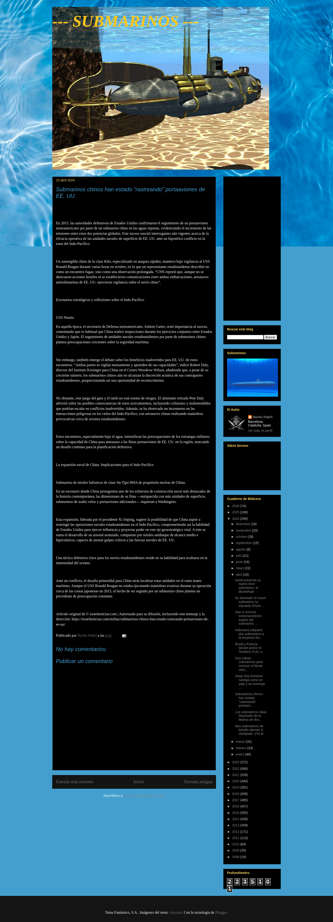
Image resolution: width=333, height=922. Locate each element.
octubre (242, 537)
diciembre (243, 524)
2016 (236, 806)
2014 (236, 819)
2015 (236, 813)
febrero (241, 748)
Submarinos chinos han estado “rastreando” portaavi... (249, 699)
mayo (240, 568)
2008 (236, 857)
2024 (236, 518)
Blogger (221, 912)
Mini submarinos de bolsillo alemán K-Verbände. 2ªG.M (249, 730)
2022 (236, 768)
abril (239, 574)
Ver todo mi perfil (260, 430)
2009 (236, 850)
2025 (236, 512)
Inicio (139, 781)
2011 (236, 838)
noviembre (244, 530)
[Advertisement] (252, 247)
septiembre (244, 543)
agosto (241, 549)
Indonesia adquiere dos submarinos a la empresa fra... (249, 634)
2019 (236, 787)
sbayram (176, 912)
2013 (236, 825)
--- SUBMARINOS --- (125, 21)
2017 (236, 800)
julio (239, 555)
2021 (236, 775)
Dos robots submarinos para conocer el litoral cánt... (249, 664)
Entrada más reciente (74, 781)
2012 (236, 832)
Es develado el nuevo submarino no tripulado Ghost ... (250, 602)
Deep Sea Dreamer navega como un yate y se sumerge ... (250, 681)
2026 (236, 506)
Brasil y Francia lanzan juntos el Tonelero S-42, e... (250, 648)
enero (240, 754)
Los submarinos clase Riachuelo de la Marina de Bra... (250, 716)
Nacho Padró (263, 417)
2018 (236, 794)
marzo (241, 741)
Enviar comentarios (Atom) (144, 795)
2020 (236, 781)
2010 (236, 844)
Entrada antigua (198, 781)
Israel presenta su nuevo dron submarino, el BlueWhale (248, 585)
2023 (236, 762)
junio (240, 562)
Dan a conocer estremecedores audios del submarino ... (248, 617)
